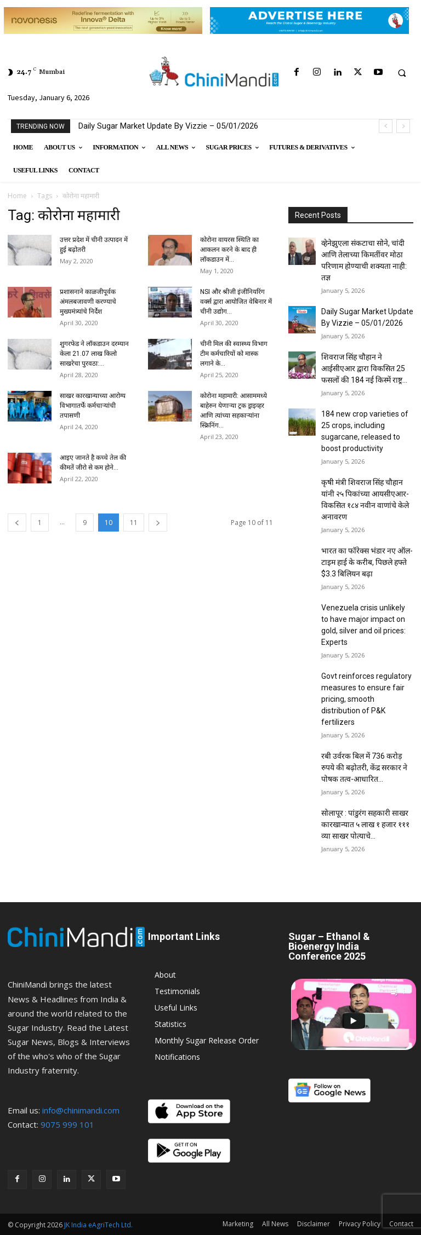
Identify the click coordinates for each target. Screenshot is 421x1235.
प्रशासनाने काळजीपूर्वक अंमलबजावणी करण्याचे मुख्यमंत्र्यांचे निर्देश (88, 301)
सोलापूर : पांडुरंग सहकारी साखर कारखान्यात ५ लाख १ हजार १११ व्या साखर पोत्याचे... (365, 824)
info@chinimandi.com (81, 1110)
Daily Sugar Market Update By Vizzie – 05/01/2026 (168, 126)
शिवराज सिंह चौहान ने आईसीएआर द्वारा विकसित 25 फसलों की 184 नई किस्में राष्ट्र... (364, 368)
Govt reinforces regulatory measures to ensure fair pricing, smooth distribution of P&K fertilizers (366, 699)
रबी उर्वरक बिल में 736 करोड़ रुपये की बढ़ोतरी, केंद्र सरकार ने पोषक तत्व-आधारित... (364, 767)
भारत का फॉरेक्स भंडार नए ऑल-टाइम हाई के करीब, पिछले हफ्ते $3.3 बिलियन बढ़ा (367, 562)
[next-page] (158, 522)
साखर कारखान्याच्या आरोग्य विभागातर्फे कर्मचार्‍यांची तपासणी (93, 405)
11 (134, 522)
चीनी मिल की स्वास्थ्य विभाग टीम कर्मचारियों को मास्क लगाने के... (234, 353)
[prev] (385, 126)
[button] (402, 72)
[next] (403, 126)
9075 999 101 (67, 1124)
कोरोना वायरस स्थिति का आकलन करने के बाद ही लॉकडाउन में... (229, 249)
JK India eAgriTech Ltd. (98, 1225)
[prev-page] (17, 522)
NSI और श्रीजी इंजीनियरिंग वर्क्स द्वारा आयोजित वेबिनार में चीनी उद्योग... (236, 301)
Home (17, 195)
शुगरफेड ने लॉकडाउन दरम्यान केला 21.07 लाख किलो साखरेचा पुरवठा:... (94, 353)
